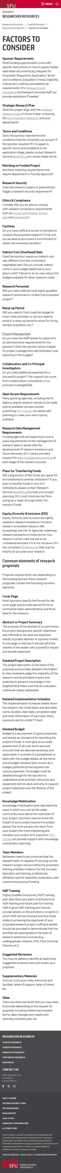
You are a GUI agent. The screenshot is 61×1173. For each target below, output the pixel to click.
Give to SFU (8, 1118)
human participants (25, 213)
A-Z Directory (9, 1128)
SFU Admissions (10, 1108)
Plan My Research (11, 1042)
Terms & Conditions (10, 1155)
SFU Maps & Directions (14, 1103)
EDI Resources (29, 547)
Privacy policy (26, 1155)
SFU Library (24, 411)
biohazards (21, 217)
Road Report (9, 1113)
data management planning (35, 458)
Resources (8, 1062)
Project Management (16, 334)
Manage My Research (13, 1052)
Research (8, 12)
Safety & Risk (9, 1098)
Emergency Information (15, 1123)
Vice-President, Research (22, 118)
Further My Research (13, 1057)
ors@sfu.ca (21, 156)
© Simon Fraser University (45, 1155)
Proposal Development (13, 28)
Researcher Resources (20, 16)
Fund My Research (36, 24)
